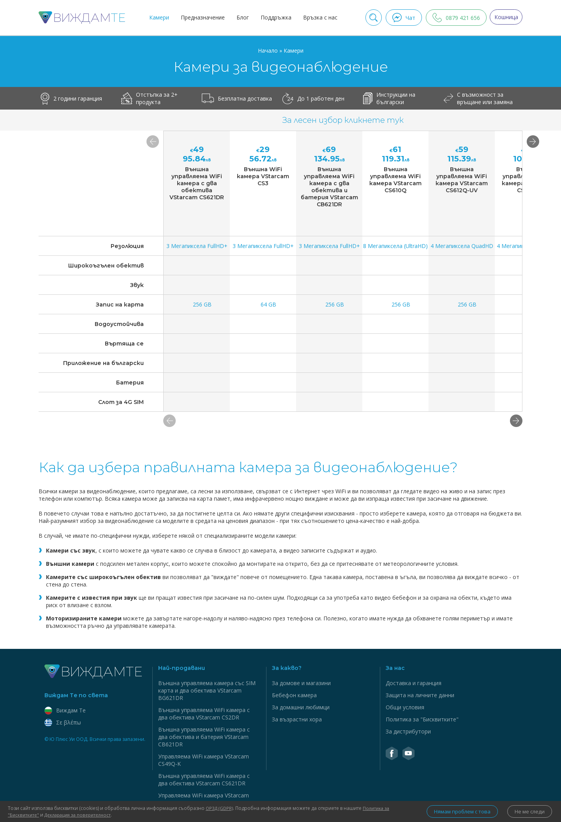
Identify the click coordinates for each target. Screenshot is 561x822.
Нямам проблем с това (454, 811)
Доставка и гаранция (413, 683)
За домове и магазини (301, 683)
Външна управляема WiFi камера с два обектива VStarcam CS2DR (204, 713)
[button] (516, 421)
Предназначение (200, 17)
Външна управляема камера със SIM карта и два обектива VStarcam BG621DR (207, 690)
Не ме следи (528, 811)
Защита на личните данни (420, 695)
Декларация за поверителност (81, 814)
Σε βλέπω (62, 722)
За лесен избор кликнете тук (343, 120)
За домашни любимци (301, 707)
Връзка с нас (318, 17)
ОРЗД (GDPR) (220, 808)
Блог (240, 17)
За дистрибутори (408, 731)
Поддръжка (273, 17)
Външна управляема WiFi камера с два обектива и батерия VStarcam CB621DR (204, 737)
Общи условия (405, 707)
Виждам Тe (65, 710)
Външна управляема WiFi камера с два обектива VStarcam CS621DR (204, 779)
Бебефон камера (294, 695)
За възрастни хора (297, 719)
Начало (268, 50)
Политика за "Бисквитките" (422, 719)
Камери (157, 17)
